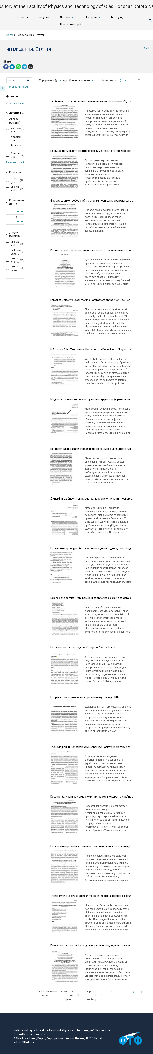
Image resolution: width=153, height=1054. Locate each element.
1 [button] (120, 991)
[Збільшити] (22, 212)
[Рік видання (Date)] (14, 202)
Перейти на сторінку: (91, 995)
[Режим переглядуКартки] (122, 80)
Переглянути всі (15, 162)
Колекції (22, 17)
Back (147, 48)
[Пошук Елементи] (19, 80)
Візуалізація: (110, 80)
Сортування (46, 80)
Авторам (91, 17)
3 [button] (134, 991)
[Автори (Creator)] (14, 121)
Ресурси (44, 17)
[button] (150, 21)
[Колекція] (14, 172)
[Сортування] (81, 80)
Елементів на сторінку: (67, 995)
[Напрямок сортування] (58, 80)
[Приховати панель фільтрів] (2, 88)
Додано (65, 17)
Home (10, 35)
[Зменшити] (18, 212)
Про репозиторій (70, 24)
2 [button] (127, 991)
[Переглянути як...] (140, 80)
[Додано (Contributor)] (14, 234)
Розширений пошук (18, 86)
